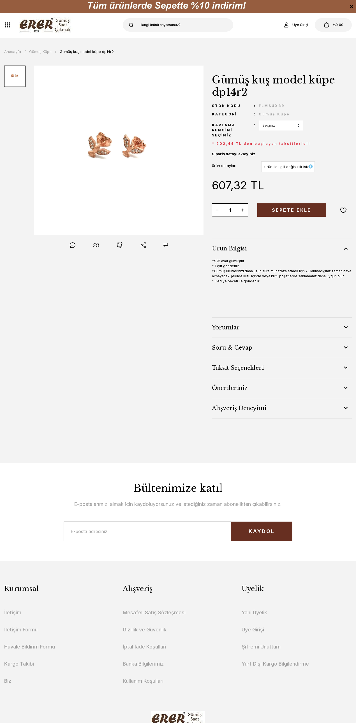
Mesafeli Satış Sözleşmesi (154, 612)
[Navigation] (7, 25)
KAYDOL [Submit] (262, 531)
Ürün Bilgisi (229, 248)
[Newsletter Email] (178, 531)
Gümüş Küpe (274, 114)
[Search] (178, 25)
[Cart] (333, 25)
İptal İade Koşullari (144, 647)
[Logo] (46, 25)
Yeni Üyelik (254, 612)
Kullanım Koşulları (143, 681)
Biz (7, 681)
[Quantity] (230, 210)
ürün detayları (224, 165)
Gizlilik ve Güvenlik (145, 630)
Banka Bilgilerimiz (143, 664)
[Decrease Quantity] (217, 210)
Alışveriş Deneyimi (239, 408)
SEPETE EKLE (291, 210)
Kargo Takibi (19, 664)
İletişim (12, 612)
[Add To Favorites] (343, 210)
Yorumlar (226, 327)
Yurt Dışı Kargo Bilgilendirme (275, 664)
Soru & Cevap (232, 347)
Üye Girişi (253, 630)
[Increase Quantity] (243, 210)
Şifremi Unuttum (261, 647)
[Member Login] (295, 25)
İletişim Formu (21, 630)
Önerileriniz (230, 388)
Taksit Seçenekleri (238, 367)
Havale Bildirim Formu (29, 647)
